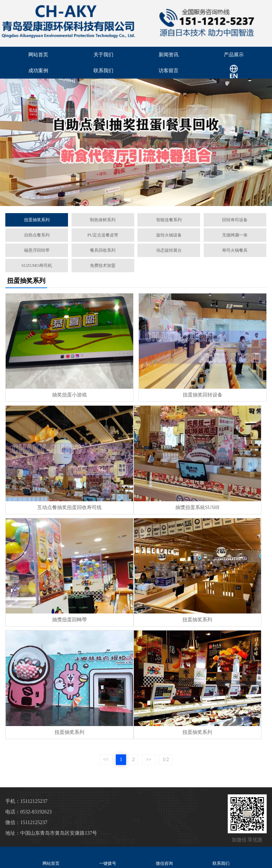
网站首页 (38, 54)
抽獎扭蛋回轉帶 (69, 619)
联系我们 (103, 70)
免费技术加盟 (102, 265)
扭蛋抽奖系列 (37, 219)
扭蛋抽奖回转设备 (202, 395)
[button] (127, 199)
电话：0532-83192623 (28, 812)
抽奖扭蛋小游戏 (69, 395)
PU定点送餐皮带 (102, 235)
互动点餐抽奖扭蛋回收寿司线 (69, 507)
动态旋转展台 (169, 250)
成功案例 (38, 70)
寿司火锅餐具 (235, 250)
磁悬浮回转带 (37, 250)
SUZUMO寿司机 (36, 265)
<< (106, 759)
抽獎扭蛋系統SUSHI (197, 507)
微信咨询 (164, 857)
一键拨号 (107, 857)
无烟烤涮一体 (235, 235)
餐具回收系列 (102, 250)
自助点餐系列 (37, 235)
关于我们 (103, 54)
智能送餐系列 (169, 219)
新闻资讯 (168, 54)
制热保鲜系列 (102, 219)
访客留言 (168, 70)
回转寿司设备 (235, 219)
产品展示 (234, 54)
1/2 (166, 759)
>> (149, 759)
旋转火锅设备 (169, 235)
